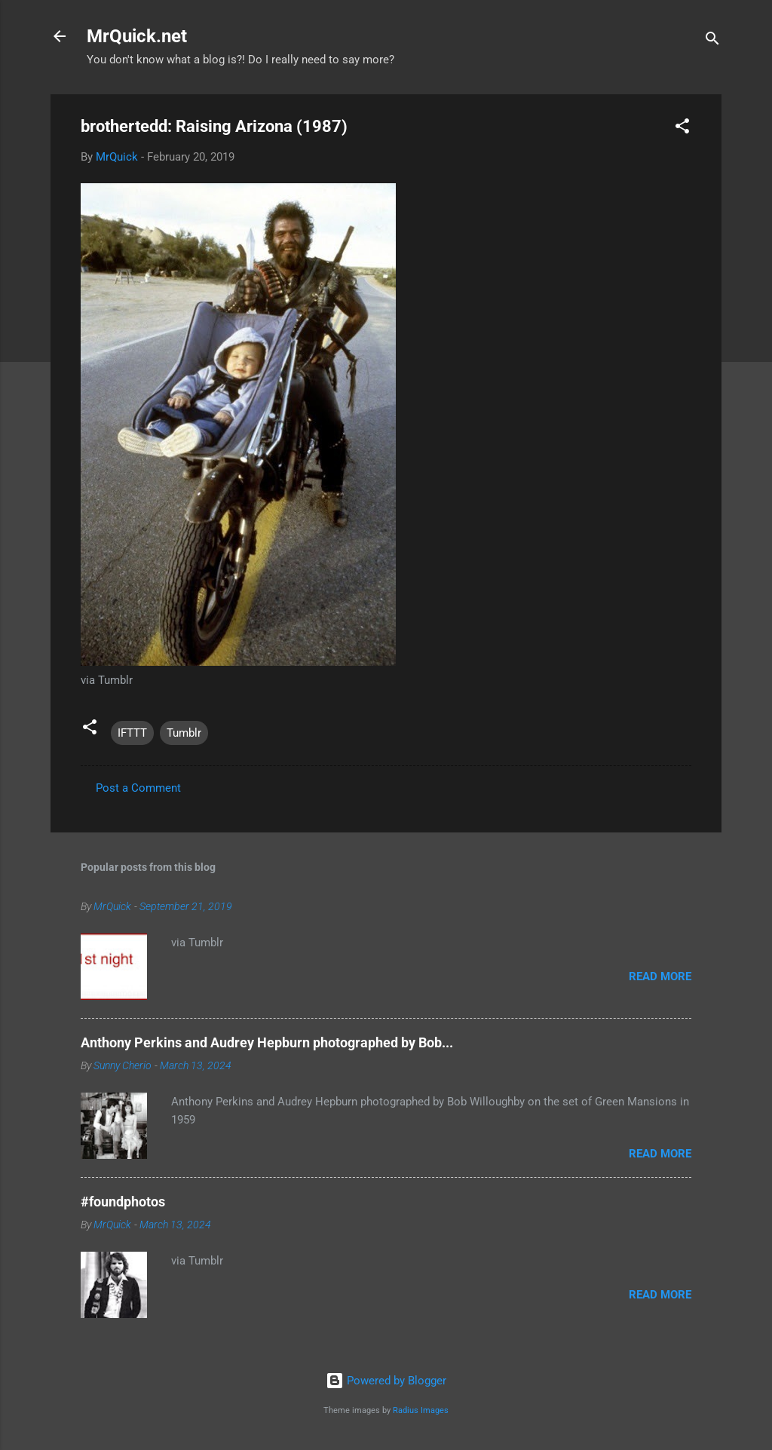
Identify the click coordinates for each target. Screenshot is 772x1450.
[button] (682, 128)
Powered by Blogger (386, 1380)
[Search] (712, 41)
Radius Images (421, 1410)
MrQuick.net (137, 36)
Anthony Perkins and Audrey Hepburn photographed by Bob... (267, 1042)
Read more (660, 976)
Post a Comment (138, 788)
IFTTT (132, 733)
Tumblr (184, 733)
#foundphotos (123, 1201)
